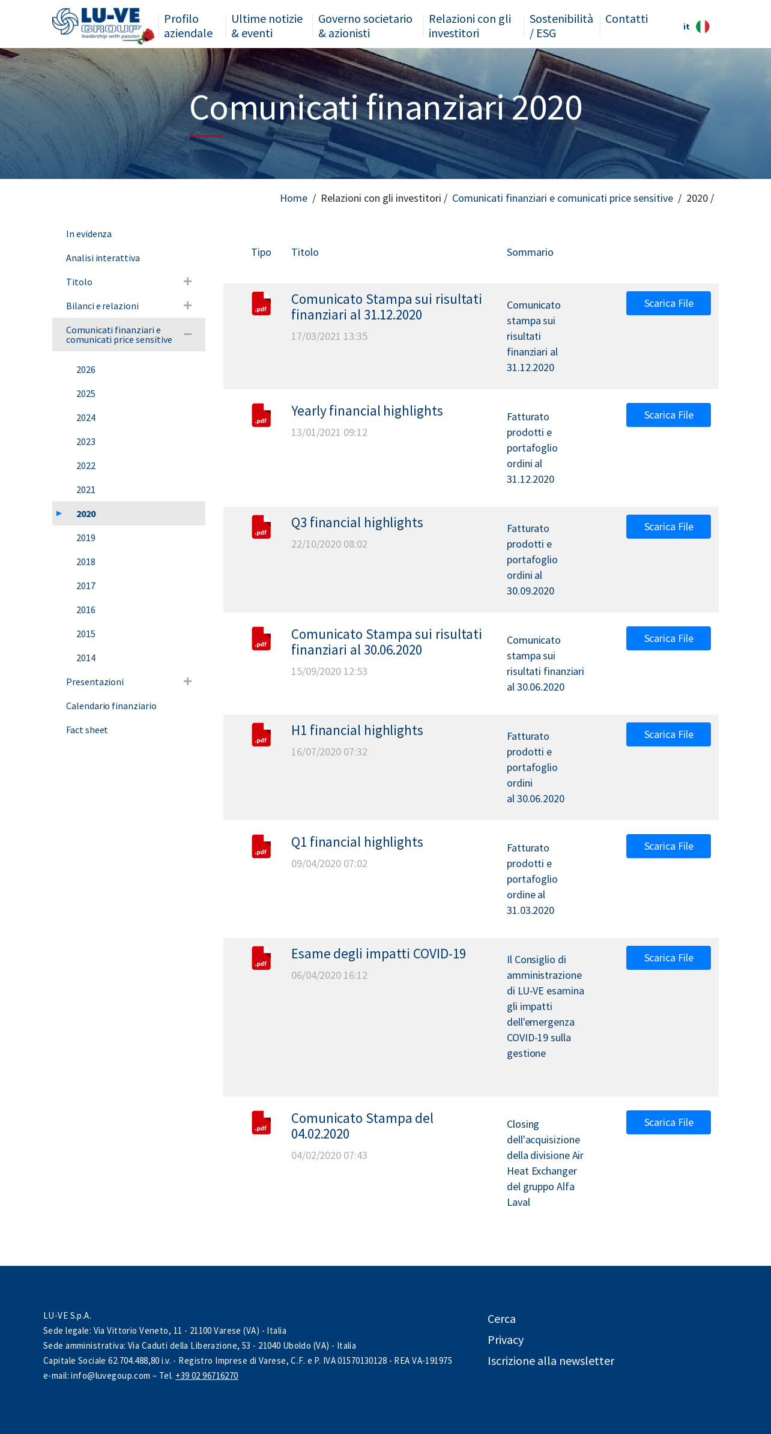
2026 (85, 369)
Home (293, 198)
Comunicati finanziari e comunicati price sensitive (562, 198)
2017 (85, 585)
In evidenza (89, 234)
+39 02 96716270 (206, 1375)
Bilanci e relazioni (102, 306)
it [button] (696, 27)
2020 (85, 513)
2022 (85, 465)
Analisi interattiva (103, 258)
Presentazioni (95, 682)
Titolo (79, 282)
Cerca (502, 1318)
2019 (85, 537)
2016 (85, 610)
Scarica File (669, 303)
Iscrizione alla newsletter (551, 1360)
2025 (85, 393)
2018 (85, 561)
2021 (85, 489)
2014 (85, 658)
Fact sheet (87, 730)
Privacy (506, 1339)
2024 (85, 417)
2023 (85, 441)
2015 (85, 634)
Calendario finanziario (111, 706)
